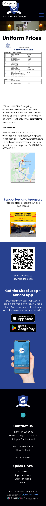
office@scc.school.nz (26, 435)
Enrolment (23, 471)
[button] (9, 3)
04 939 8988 (27, 431)
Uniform (23, 482)
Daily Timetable (23, 478)
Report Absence (23, 475)
